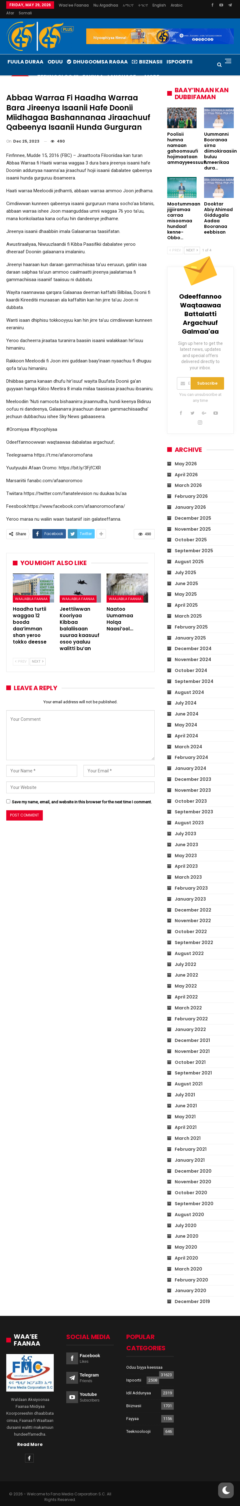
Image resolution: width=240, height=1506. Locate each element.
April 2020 (186, 1250)
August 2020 (189, 1207)
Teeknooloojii (138, 1424)
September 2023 (194, 804)
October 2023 (191, 794)
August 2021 (188, 1076)
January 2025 (190, 630)
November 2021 (192, 1044)
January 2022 (190, 1022)
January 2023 (190, 891)
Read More (30, 1437)
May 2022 (186, 978)
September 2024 (194, 674)
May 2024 (186, 717)
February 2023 (191, 880)
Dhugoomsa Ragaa (97, 54)
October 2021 (190, 1055)
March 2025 (188, 608)
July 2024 (186, 695)
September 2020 (194, 1196)
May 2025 (186, 587)
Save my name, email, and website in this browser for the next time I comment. (82, 794)
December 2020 (193, 1163)
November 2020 (193, 1174)
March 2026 (188, 478)
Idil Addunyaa (138, 1385)
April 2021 (186, 1120)
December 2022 (193, 902)
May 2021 (185, 1109)
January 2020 (190, 1283)
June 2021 (186, 1098)
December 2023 (193, 772)
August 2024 (189, 685)
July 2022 (185, 957)
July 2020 (186, 1218)
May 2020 (186, 1239)
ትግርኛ (143, 5)
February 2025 (191, 619)
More (158, 5)
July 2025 (185, 565)
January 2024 (190, 761)
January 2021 (190, 1153)
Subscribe (207, 375)
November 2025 (193, 521)
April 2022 (186, 989)
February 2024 (191, 750)
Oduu (55, 54)
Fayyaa (132, 1411)
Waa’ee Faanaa (74, 5)
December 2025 (193, 511)
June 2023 (186, 837)
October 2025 (191, 532)
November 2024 (193, 652)
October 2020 (191, 1185)
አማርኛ (128, 5)
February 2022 (191, 1011)
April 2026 (186, 467)
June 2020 (186, 1229)
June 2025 (186, 576)
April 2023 (186, 859)
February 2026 (191, 489)
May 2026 (186, 456)
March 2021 (188, 1131)
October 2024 (191, 663)
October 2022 (191, 924)
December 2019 (192, 1294)
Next (37, 654)
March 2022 (188, 1000)
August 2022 (189, 946)
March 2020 (188, 1261)
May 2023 (186, 848)
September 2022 (194, 935)
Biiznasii (147, 54)
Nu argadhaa (105, 5)
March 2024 (188, 739)
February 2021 (191, 1142)
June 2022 (186, 967)
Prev (21, 654)
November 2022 (193, 913)
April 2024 (186, 728)
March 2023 (188, 870)
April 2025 (186, 597)
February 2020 (191, 1272)
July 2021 (185, 1087)
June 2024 (186, 706)
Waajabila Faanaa (31, 591)
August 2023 (189, 815)
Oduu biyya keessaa (144, 1359)
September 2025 (194, 543)
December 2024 (193, 641)
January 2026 (190, 500)
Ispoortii (133, 1372)
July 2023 (185, 826)
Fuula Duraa (25, 54)
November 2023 (193, 783)
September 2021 (193, 1065)
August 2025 (189, 554)
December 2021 (192, 1033)
